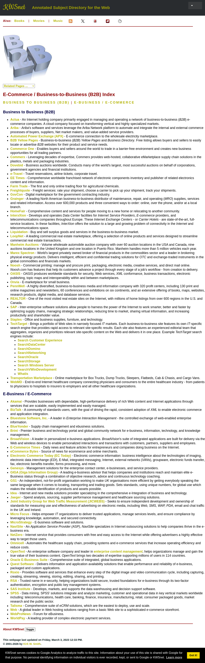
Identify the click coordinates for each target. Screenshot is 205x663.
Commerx (17, 157)
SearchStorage (29, 361)
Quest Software (22, 564)
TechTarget (18, 324)
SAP (13, 307)
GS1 (13, 480)
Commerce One (22, 149)
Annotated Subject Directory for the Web (71, 8)
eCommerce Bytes (24, 451)
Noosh (15, 265)
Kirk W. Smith (32, 643)
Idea (13, 493)
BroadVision (19, 439)
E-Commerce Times (25, 447)
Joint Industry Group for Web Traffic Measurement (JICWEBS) (57, 501)
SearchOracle (28, 357)
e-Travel (16, 174)
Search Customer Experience (40, 340)
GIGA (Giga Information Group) (33, 472)
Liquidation (19, 232)
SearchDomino (29, 349)
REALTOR (18, 298)
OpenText (17, 551)
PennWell (17, 286)
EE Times (17, 178)
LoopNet (16, 236)
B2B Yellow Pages (24, 140)
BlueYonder (19, 426)
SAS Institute (20, 589)
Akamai (16, 401)
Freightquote (20, 190)
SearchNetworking (32, 353)
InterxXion (18, 215)
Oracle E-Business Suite (28, 560)
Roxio (14, 572)
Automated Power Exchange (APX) (36, 136)
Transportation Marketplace (31, 378)
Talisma (16, 606)
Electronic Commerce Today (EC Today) (40, 455)
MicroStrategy (21, 522)
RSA (13, 581)
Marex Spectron (22, 253)
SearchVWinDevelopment (37, 369)
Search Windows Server (36, 365)
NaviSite (16, 526)
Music (58, 21)
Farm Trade (19, 186)
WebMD (16, 382)
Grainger (17, 199)
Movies (39, 21)
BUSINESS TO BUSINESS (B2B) (36, 102)
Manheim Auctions (24, 244)
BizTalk (15, 410)
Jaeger (15, 497)
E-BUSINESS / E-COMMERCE (104, 102)
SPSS (14, 593)
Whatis (23, 374)
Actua (14, 119)
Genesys (17, 468)
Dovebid (16, 165)
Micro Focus (19, 514)
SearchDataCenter (31, 344)
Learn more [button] (174, 657)
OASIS (15, 273)
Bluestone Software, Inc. (29, 418)
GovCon (16, 194)
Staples (16, 319)
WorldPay (17, 618)
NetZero (16, 535)
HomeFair (17, 211)
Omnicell (17, 543)
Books (19, 21)
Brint (14, 431)
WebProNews (20, 614)
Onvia (14, 282)
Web (13, 610)
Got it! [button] (193, 655)
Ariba (14, 128)
